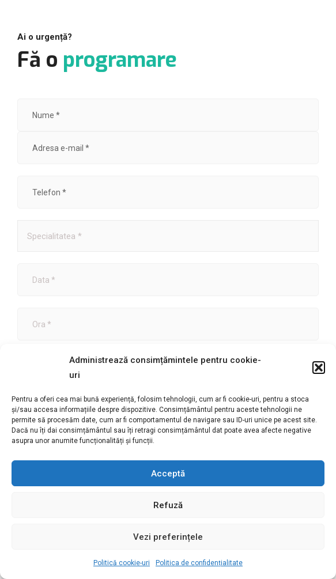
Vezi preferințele (168, 537)
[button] (318, 367)
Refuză (168, 505)
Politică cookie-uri (121, 563)
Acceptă (168, 473)
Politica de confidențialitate (199, 563)
